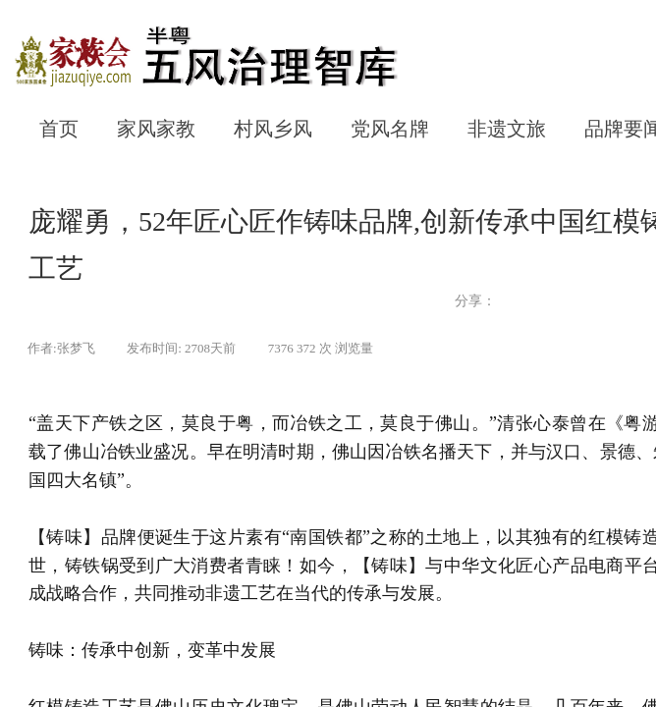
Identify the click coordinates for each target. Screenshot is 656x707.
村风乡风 (273, 128)
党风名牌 (390, 128)
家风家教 (156, 128)
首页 (59, 128)
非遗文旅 (506, 128)
